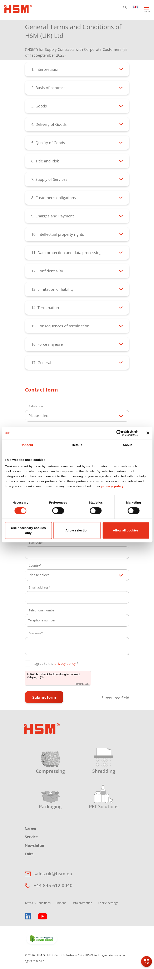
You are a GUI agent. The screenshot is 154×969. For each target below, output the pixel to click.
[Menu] (147, 11)
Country (34, 565)
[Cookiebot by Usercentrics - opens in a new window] (119, 433)
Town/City (36, 543)
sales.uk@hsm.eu (53, 873)
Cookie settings (108, 903)
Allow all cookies (126, 530)
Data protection (82, 903)
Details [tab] (77, 445)
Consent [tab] (26, 445)
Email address (39, 587)
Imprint (61, 903)
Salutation (36, 406)
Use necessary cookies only (28, 530)
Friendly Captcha (82, 684)
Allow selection (77, 530)
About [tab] (127, 445)
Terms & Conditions (38, 903)
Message (35, 633)
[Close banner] (147, 432)
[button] (125, 7)
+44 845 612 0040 (53, 885)
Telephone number (42, 610)
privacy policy (112, 486)
